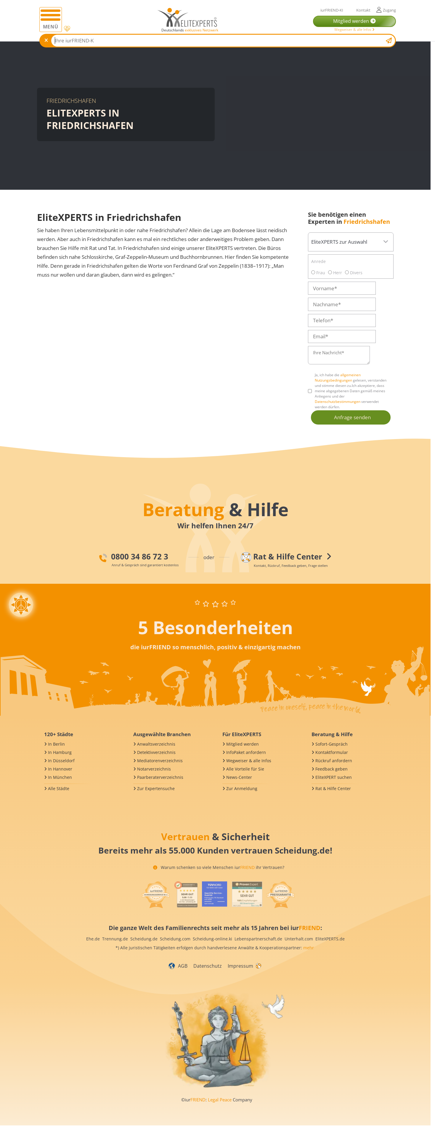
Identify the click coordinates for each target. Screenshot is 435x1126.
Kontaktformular (331, 752)
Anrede (318, 261)
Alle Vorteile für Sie (245, 769)
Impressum (240, 966)
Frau (318, 272)
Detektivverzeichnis (156, 752)
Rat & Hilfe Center (333, 788)
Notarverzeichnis (154, 769)
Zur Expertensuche (156, 788)
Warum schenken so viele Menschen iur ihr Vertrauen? (218, 867)
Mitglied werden (242, 744)
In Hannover (60, 769)
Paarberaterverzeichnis (160, 777)
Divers (353, 272)
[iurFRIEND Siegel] (156, 894)
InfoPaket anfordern (246, 752)
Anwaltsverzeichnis (156, 744)
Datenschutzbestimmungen (337, 401)
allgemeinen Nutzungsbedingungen (338, 377)
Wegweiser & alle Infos (354, 29)
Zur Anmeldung (241, 788)
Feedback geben (331, 769)
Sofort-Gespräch (331, 744)
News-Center (239, 777)
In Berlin (56, 744)
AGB (182, 966)
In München (60, 777)
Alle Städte (58, 788)
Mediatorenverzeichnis (160, 760)
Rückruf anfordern (333, 760)
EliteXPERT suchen (333, 777)
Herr (335, 272)
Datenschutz (207, 966)
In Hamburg (60, 752)
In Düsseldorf (61, 760)
